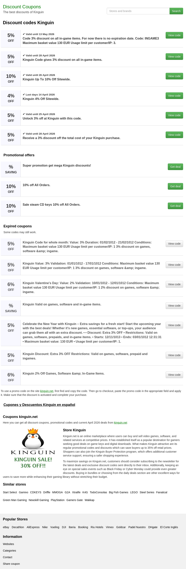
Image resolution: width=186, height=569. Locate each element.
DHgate (152, 527)
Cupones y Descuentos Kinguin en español (39, 405)
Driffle (46, 492)
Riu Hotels (97, 527)
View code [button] (174, 35)
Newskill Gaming (39, 500)
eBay (6, 527)
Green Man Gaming (15, 500)
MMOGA (57, 492)
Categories (9, 550)
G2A (67, 492)
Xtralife (76, 492)
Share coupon (11, 563)
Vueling (54, 527)
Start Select (10, 492)
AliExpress (33, 527)
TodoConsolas (98, 492)
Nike (45, 527)
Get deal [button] (175, 166)
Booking (83, 527)
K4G (85, 492)
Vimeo (110, 527)
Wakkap (89, 500)
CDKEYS (35, 492)
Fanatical (161, 492)
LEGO (134, 492)
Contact (7, 557)
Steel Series (147, 492)
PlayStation (58, 500)
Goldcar (121, 527)
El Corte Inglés (169, 527)
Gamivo (23, 492)
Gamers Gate (74, 500)
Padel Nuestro (137, 527)
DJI (64, 527)
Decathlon (18, 527)
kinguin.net (46, 391)
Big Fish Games (118, 492)
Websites (8, 544)
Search (176, 11)
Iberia (72, 527)
